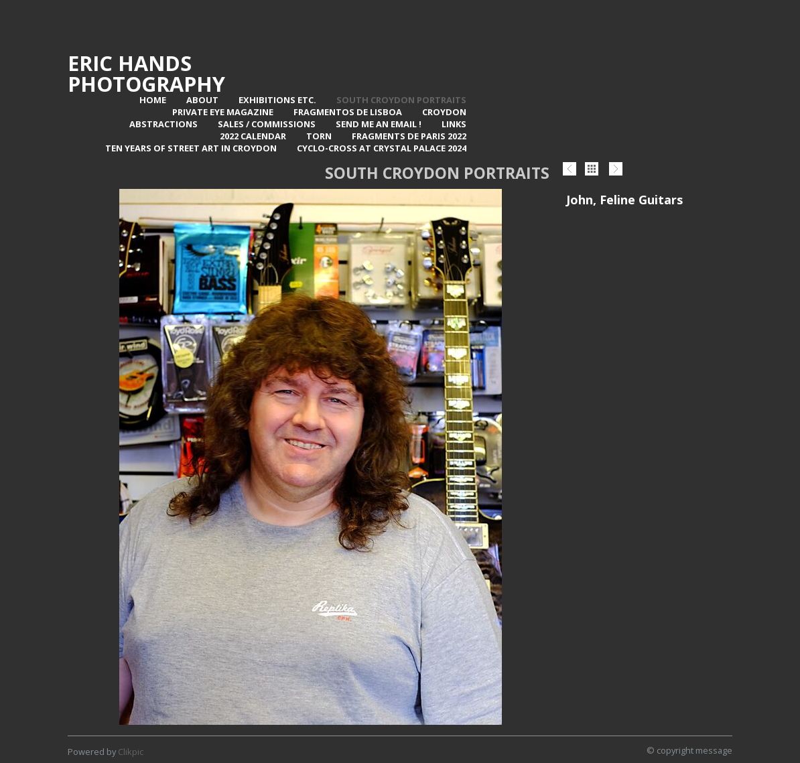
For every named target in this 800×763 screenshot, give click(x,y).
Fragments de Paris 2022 (409, 136)
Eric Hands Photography (146, 73)
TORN (319, 136)
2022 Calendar (253, 136)
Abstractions (163, 124)
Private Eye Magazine (222, 112)
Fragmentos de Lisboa (347, 112)
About (202, 100)
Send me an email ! (378, 124)
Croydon (444, 112)
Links (454, 124)
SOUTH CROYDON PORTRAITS (401, 100)
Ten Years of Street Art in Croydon (191, 148)
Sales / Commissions (267, 124)
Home (152, 100)
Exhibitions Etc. (277, 100)
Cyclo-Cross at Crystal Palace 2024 (381, 148)
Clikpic (130, 752)
